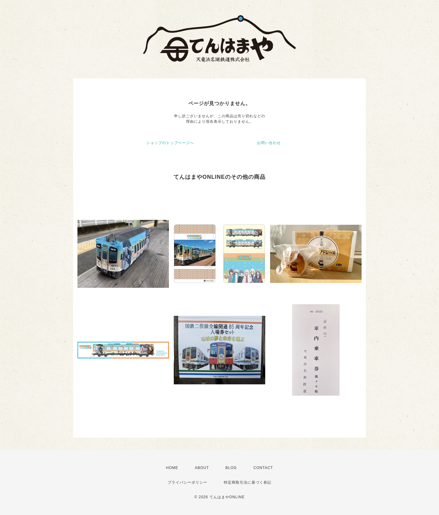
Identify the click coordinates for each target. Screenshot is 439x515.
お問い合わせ (269, 143)
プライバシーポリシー (187, 482)
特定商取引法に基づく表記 (247, 482)
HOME (172, 468)
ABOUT (202, 468)
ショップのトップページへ (170, 143)
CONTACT (263, 468)
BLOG (231, 468)
